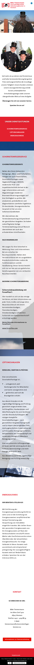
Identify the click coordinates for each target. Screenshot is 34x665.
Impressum (16, 655)
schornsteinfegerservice (17, 129)
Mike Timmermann (17, 2)
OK (9, 663)
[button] (17, 639)
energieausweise (17, 136)
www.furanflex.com (10, 328)
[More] (31, 3)
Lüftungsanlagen (17, 132)
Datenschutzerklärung (19, 663)
